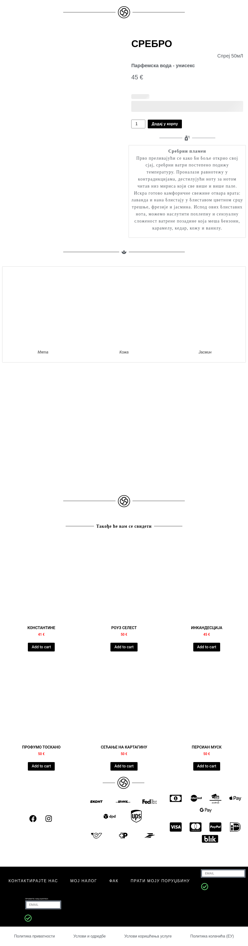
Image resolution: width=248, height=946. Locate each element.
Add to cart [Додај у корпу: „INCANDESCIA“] (206, 647)
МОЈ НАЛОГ (83, 881)
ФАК (113, 881)
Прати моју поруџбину (160, 881)
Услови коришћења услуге (148, 936)
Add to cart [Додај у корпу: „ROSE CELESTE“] (123, 647)
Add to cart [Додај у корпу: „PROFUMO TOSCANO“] (41, 766)
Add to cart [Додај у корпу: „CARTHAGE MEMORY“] (123, 766)
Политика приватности (34, 936)
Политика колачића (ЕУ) (212, 936)
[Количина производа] (138, 124)
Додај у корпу (165, 124)
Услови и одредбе (89, 936)
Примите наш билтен (36, 899)
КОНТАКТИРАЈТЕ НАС (33, 881)
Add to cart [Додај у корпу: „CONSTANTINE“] (41, 647)
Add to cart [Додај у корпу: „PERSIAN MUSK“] (206, 766)
